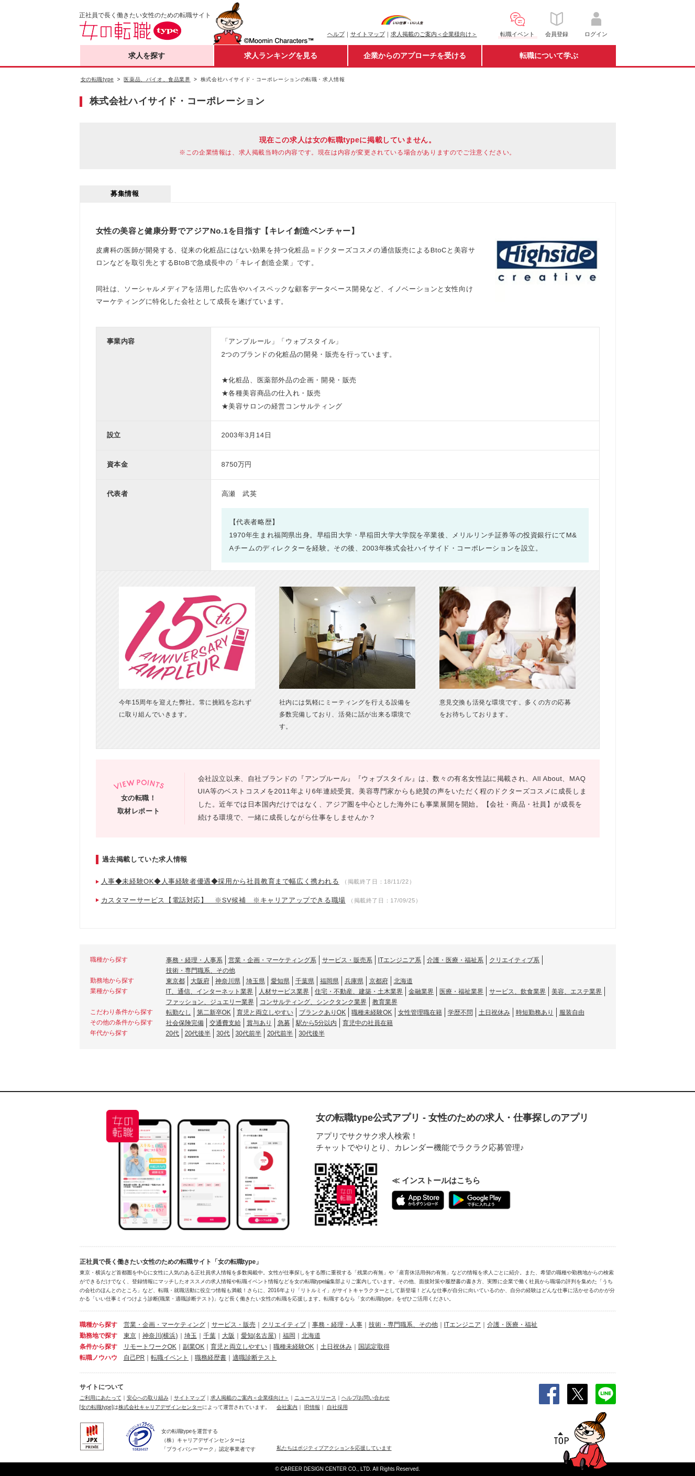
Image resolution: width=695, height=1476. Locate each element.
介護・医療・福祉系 (455, 960)
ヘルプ (336, 34)
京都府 (378, 981)
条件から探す (98, 1346)
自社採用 (337, 1407)
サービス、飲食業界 (517, 991)
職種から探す (98, 1324)
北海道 (403, 981)
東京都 (175, 981)
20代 (172, 1033)
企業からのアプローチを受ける (414, 55)
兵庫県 (354, 981)
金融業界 (421, 991)
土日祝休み (494, 1012)
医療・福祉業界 (461, 991)
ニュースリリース (315, 1398)
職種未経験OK (371, 1012)
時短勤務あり (535, 1012)
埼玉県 (255, 981)
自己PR (134, 1357)
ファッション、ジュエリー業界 (210, 1002)
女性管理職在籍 (420, 1012)
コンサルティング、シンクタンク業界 (313, 1002)
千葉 (209, 1335)
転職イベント (170, 1357)
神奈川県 (227, 981)
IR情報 (312, 1407)
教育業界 (385, 1002)
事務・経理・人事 (337, 1324)
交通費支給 (225, 1023)
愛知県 (280, 981)
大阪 (228, 1335)
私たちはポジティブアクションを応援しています (334, 1448)
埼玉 (190, 1335)
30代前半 (248, 1033)
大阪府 (200, 981)
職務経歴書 (210, 1357)
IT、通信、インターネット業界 (209, 991)
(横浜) (169, 1335)
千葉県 (304, 981)
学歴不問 (460, 1012)
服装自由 (571, 1012)
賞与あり (259, 1023)
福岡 (289, 1335)
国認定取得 (374, 1346)
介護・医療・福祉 (512, 1324)
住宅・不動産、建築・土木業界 (359, 991)
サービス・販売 (234, 1324)
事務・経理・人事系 (194, 960)
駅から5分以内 (316, 1023)
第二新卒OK (214, 1012)
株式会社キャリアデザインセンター (160, 1407)
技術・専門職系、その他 (200, 970)
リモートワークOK (150, 1346)
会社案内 (287, 1407)
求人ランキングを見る (280, 55)
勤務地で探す (98, 1335)
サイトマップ (367, 34)
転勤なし (178, 1012)
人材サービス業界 (284, 991)
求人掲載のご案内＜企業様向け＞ (434, 34)
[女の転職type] (96, 1407)
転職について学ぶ (549, 55)
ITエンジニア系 (400, 960)
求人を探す (146, 55)
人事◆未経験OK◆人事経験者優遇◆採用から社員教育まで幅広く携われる (220, 881)
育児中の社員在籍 (368, 1023)
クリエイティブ (284, 1324)
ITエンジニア (462, 1324)
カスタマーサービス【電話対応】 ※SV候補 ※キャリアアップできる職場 (223, 900)
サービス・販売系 (347, 960)
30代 (222, 1033)
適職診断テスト (255, 1357)
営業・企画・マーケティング (164, 1324)
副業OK (193, 1346)
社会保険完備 (185, 1023)
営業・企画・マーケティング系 (272, 960)
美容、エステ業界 (576, 991)
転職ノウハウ (98, 1357)
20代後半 (198, 1033)
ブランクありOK (322, 1012)
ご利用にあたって (101, 1398)
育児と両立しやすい (265, 1012)
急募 (284, 1023)
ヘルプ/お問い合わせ (365, 1398)
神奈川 (151, 1335)
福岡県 (329, 981)
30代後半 (311, 1033)
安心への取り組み (148, 1398)
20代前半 (280, 1033)
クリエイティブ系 (514, 960)
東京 (130, 1335)
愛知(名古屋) (259, 1335)
